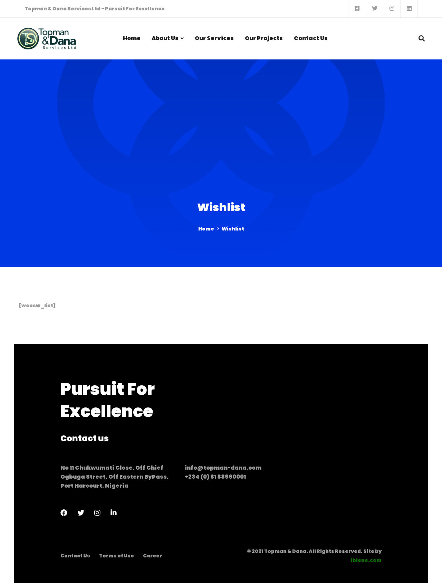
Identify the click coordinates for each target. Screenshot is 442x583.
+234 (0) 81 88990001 (215, 477)
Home (206, 228)
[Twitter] (81, 513)
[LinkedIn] (113, 513)
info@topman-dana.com (223, 468)
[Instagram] (97, 513)
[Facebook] (64, 513)
